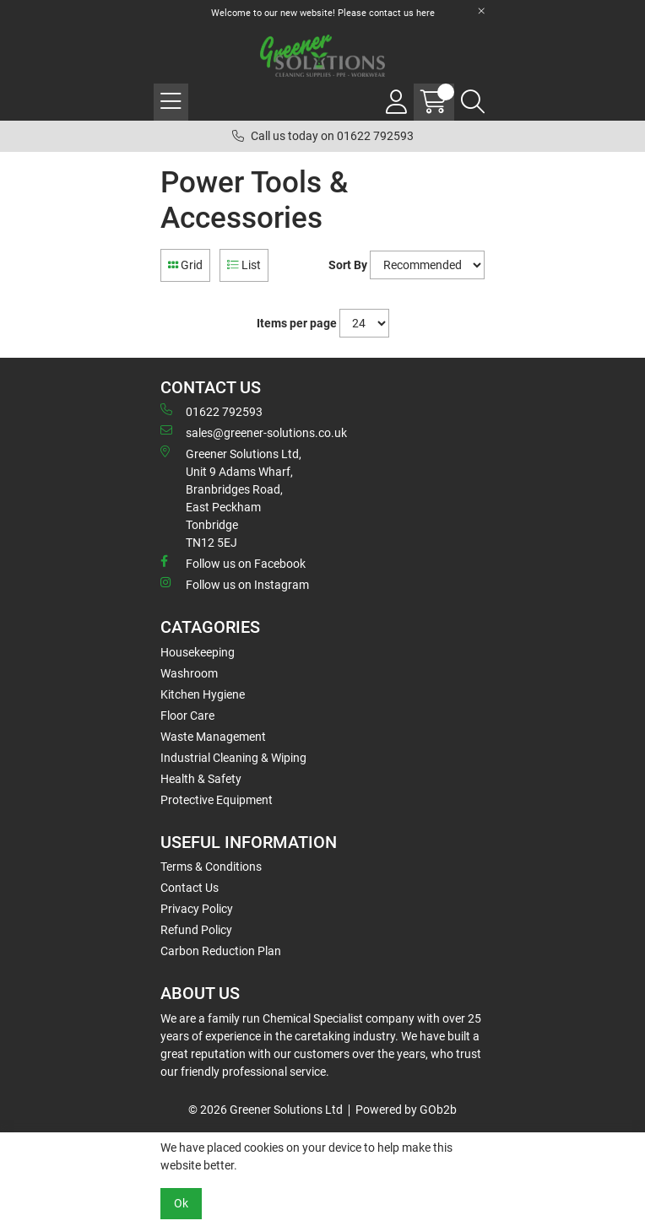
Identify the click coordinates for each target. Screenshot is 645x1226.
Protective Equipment (216, 800)
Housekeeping (197, 652)
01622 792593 (211, 411)
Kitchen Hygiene (202, 694)
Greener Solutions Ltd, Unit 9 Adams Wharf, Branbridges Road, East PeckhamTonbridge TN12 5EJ (230, 497)
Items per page (297, 323)
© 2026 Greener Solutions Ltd (265, 1109)
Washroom (189, 673)
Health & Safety (200, 779)
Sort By (347, 265)
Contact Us (189, 887)
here (425, 13)
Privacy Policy (196, 908)
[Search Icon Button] (472, 102)
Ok (181, 1203)
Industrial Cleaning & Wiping (233, 757)
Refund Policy (196, 930)
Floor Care (187, 715)
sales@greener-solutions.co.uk (253, 432)
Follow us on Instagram (234, 583)
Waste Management (213, 736)
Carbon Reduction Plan (220, 951)
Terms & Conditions (211, 866)
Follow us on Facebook (233, 562)
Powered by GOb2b (406, 1109)
